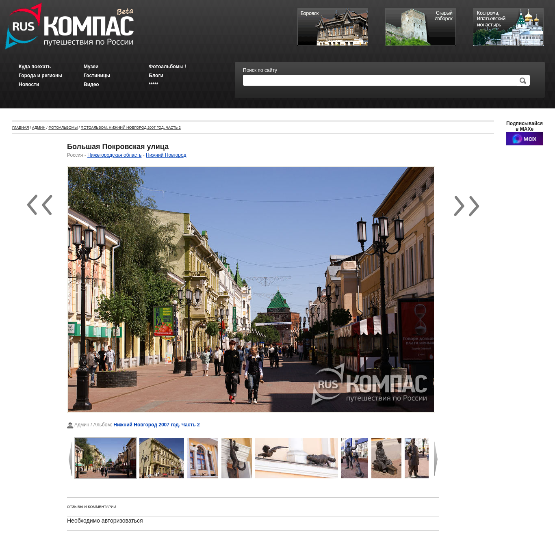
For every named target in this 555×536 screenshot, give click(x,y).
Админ (39, 127)
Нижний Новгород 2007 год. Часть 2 (156, 425)
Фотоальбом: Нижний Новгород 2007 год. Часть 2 (131, 127)
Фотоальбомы (63, 127)
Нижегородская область (114, 155)
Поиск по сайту (260, 70)
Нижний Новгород (166, 155)
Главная (20, 127)
